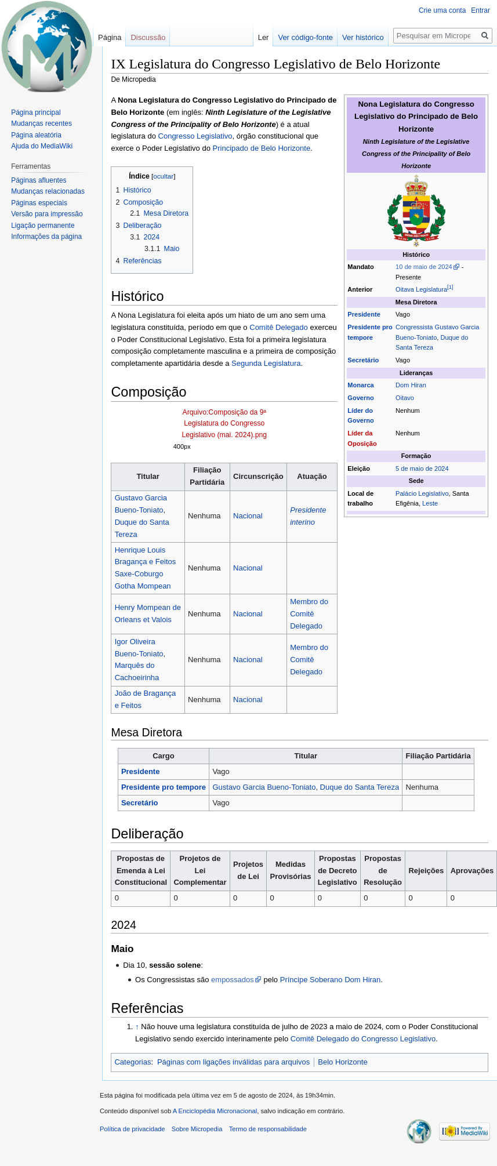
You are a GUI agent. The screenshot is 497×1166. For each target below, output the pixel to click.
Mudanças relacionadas (48, 191)
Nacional (248, 515)
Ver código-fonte (305, 37)
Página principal (35, 112)
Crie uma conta (442, 10)
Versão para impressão (46, 214)
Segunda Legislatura (265, 363)
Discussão (147, 37)
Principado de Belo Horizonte (262, 148)
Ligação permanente (42, 225)
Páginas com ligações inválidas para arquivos (233, 1062)
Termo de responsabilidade (268, 1128)
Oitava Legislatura (421, 289)
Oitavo (405, 397)
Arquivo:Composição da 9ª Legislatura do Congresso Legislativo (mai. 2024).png (224, 423)
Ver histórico (363, 37)
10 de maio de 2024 (424, 266)
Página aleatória (36, 135)
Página (109, 37)
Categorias (132, 1062)
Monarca (360, 385)
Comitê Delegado (278, 327)
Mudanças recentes (41, 123)
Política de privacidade (132, 1128)
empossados (232, 979)
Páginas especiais (39, 203)
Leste (430, 503)
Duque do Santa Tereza (360, 787)
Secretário (363, 360)
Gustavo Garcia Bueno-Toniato (263, 787)
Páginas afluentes (38, 180)
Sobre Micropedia (197, 1128)
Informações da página (46, 237)
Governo (360, 397)
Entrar (480, 10)
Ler (263, 37)
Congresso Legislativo (195, 136)
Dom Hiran (411, 385)
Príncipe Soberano (311, 979)
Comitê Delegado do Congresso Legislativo (363, 1038)
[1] (450, 287)
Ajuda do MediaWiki (41, 146)
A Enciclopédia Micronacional (215, 1110)
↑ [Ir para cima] (137, 1026)
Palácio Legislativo (422, 493)
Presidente (363, 314)
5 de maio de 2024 (422, 468)
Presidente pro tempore (163, 787)
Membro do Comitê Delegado (309, 613)
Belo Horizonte (342, 1062)
